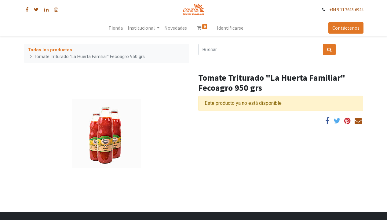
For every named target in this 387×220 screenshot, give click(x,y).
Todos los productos (50, 50)
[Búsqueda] (329, 49)
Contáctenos (345, 28)
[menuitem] (115, 28)
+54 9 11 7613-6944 (346, 9)
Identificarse (230, 28)
